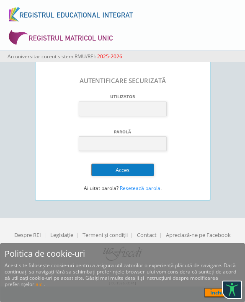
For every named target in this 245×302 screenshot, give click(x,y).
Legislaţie (61, 235)
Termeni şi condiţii (105, 235)
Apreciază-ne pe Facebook (198, 235)
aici (40, 284)
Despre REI (27, 235)
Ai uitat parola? (101, 188)
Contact (147, 235)
